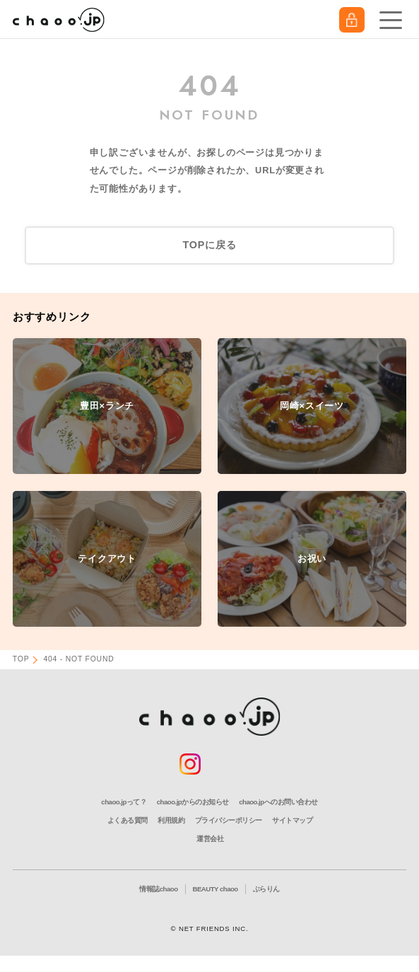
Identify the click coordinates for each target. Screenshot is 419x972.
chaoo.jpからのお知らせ (193, 802)
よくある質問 (127, 820)
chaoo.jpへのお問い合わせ (278, 802)
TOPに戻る (209, 244)
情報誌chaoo (158, 889)
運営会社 (209, 839)
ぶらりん (266, 889)
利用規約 (171, 820)
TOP (21, 659)
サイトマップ (292, 820)
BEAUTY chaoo (215, 889)
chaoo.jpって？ (123, 802)
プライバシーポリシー (228, 820)
